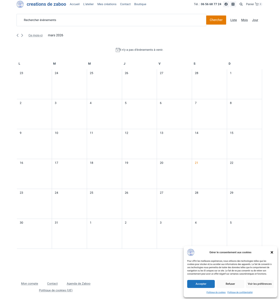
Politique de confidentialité (240, 292)
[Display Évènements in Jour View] (255, 20)
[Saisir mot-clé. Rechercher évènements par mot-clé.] (111, 20)
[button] (272, 252)
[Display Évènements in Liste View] (233, 20)
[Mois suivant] (22, 35)
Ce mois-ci (35, 35)
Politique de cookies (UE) (56, 290)
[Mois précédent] (18, 35)
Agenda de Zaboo (78, 283)
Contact (125, 4)
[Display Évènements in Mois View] (244, 20)
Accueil (75, 4)
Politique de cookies (216, 292)
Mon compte (29, 283)
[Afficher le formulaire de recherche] (241, 4)
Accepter (201, 283)
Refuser (230, 283)
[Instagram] (233, 4)
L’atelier (88, 4)
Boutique (140, 4)
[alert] (139, 50)
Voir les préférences (260, 283)
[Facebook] (226, 4)
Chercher (216, 20)
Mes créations (106, 4)
